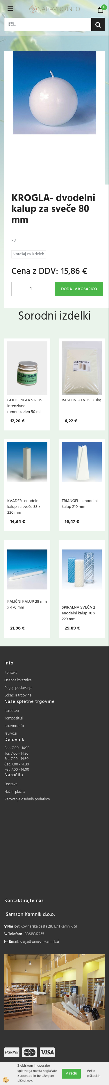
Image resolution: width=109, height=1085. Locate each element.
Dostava (10, 784)
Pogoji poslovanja (18, 688)
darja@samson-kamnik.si (39, 942)
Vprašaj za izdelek (28, 254)
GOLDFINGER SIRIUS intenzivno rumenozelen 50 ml (24, 406)
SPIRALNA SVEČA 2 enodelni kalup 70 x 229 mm (78, 613)
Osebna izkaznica (18, 680)
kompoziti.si (13, 718)
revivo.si (10, 734)
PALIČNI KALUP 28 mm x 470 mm (27, 604)
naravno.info (14, 726)
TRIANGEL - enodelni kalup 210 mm (80, 504)
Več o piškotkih (93, 1074)
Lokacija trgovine (17, 695)
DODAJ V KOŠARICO (79, 289)
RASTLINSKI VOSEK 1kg (81, 400)
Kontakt (10, 673)
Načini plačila (14, 792)
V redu (71, 1073)
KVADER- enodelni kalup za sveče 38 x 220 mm (23, 507)
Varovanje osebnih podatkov (27, 799)
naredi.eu (11, 711)
